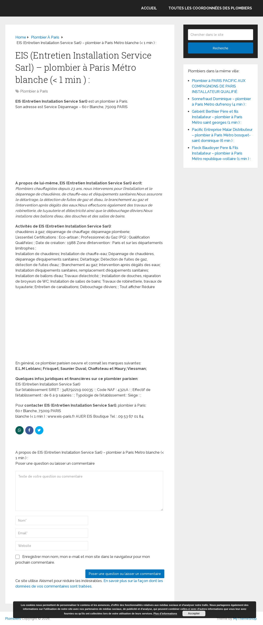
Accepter (194, 613)
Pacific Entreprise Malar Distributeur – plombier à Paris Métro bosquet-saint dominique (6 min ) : (222, 135)
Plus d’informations (165, 613)
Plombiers (13, 618)
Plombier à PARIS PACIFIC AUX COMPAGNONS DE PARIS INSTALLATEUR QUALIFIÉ (218, 86)
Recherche (220, 48)
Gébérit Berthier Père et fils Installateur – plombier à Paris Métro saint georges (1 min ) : (217, 117)
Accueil (149, 8)
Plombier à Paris (34, 91)
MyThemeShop (245, 618)
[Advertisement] (89, 146)
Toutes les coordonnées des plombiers (210, 8)
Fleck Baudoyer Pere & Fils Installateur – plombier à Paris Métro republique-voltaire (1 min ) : (221, 153)
